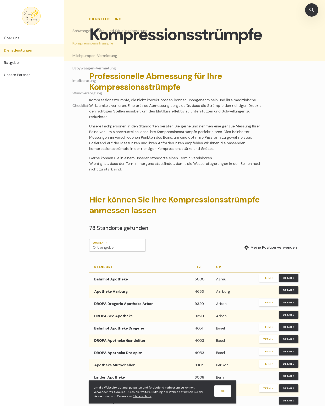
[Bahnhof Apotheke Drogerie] (139, 328)
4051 (199, 328)
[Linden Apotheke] (139, 377)
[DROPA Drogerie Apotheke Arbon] (139, 304)
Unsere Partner (24, 77)
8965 (199, 365)
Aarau (221, 279)
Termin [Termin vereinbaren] (268, 278)
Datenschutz (142, 396)
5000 (199, 279)
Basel (220, 328)
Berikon (222, 365)
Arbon (221, 303)
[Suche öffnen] (311, 10)
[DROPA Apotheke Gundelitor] (139, 340)
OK (223, 391)
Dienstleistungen (26, 51)
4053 (199, 340)
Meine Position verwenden (270, 247)
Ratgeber (19, 64)
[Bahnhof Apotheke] (139, 279)
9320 (199, 303)
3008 (199, 377)
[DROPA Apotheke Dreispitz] (139, 353)
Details (288, 278)
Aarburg (223, 291)
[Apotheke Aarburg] (139, 291)
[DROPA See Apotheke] (139, 316)
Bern (220, 377)
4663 (199, 291)
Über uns (18, 38)
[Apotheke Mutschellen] (139, 365)
